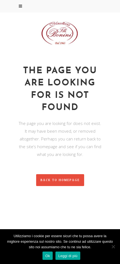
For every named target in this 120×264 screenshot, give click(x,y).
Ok (47, 256)
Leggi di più (68, 256)
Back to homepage (60, 180)
